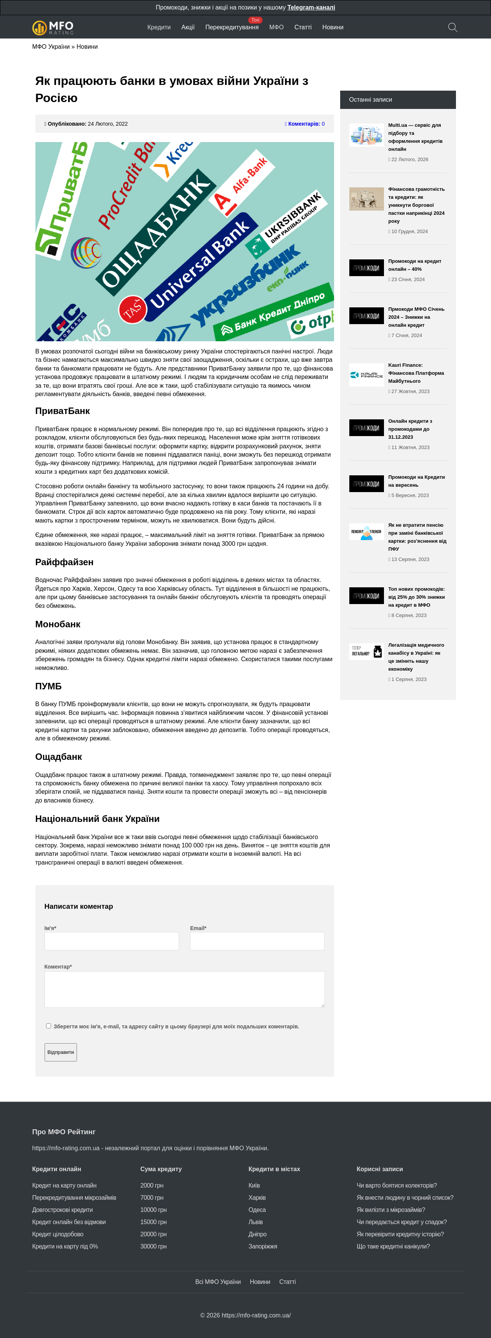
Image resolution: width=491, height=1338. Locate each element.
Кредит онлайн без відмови (69, 1222)
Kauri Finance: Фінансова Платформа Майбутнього (418, 378)
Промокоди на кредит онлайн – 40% (418, 270)
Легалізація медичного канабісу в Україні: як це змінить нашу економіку (418, 662)
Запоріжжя (263, 1246)
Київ (254, 1185)
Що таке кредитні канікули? (393, 1246)
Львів (256, 1222)
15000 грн (154, 1222)
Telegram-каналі (311, 7)
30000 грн (154, 1246)
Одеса (257, 1210)
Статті (303, 27)
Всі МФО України (218, 1282)
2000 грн (152, 1185)
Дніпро (258, 1234)
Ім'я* (50, 928)
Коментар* (58, 967)
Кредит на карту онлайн (64, 1185)
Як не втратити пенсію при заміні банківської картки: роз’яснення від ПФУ (418, 542)
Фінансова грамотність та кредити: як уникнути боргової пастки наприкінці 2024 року (418, 210)
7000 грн (152, 1197)
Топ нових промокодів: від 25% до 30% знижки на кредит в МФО (418, 602)
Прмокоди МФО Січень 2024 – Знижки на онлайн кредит (418, 322)
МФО (276, 27)
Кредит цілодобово (57, 1234)
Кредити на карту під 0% (65, 1246)
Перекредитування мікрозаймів (74, 1197)
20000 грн (154, 1234)
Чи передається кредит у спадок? (402, 1222)
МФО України (51, 46)
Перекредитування (232, 27)
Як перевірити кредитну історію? (400, 1234)
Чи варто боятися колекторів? (397, 1185)
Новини (333, 27)
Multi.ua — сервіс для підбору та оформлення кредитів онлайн (418, 142)
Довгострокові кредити (62, 1210)
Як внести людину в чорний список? (405, 1197)
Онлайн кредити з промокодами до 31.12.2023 (418, 434)
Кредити (159, 27)
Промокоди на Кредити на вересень (418, 486)
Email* (198, 928)
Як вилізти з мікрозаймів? (391, 1210)
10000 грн (154, 1210)
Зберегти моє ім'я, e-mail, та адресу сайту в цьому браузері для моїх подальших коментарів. (176, 1026)
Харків (257, 1197)
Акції (188, 27)
